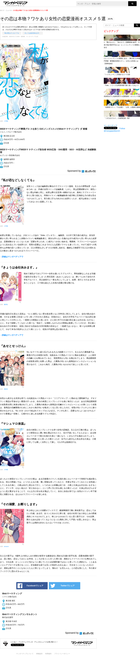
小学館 (6, 121)
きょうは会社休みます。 (33, 33)
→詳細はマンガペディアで (11, 257)
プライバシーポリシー (62, 654)
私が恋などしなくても (12, 33)
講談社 (6, 389)
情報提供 (39, 654)
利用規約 (48, 654)
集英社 (6, 304)
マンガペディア (110, 126)
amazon (6, 546)
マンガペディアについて (24, 654)
